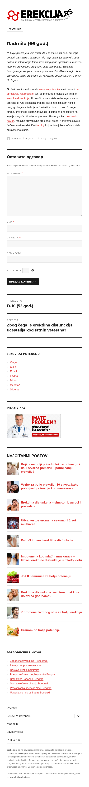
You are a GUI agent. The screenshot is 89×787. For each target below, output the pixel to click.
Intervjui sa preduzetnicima (25, 665)
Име (11, 222)
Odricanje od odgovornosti (40, 767)
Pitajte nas (13, 739)
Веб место (14, 253)
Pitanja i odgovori (49, 138)
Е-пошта (14, 237)
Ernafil (13, 371)
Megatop (15, 385)
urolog (40, 125)
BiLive (13, 380)
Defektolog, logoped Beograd (26, 679)
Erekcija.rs (16, 138)
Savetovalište (15, 731)
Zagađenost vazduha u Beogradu (29, 661)
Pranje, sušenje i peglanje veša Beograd (33, 674)
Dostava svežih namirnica (24, 670)
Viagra (14, 362)
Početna (12, 708)
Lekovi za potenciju (19, 716)
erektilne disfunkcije (18, 98)
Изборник (15, 29)
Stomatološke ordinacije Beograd (29, 683)
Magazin (12, 723)
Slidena (14, 389)
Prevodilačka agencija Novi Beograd (31, 688)
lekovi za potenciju (49, 89)
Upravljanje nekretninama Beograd (30, 692)
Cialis (13, 367)
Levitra (14, 376)
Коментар (15, 173)
